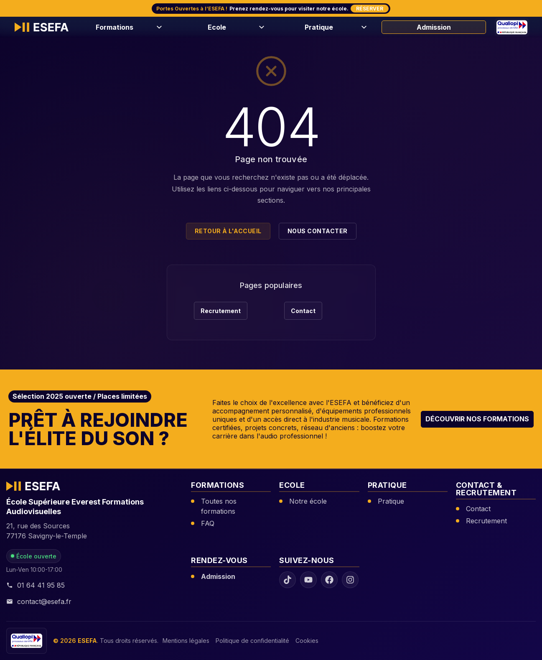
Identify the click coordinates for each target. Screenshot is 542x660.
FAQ (207, 523)
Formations (114, 27)
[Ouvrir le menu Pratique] (362, 27)
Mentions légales (186, 641)
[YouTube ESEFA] (308, 580)
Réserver (369, 8)
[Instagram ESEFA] (350, 580)
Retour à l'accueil (228, 230)
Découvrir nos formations (477, 419)
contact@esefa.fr (38, 601)
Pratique (319, 27)
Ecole (217, 27)
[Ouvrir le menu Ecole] (260, 27)
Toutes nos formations (219, 506)
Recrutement (221, 310)
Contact (303, 310)
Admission (434, 27)
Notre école (308, 501)
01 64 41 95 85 (35, 585)
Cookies (306, 641)
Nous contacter (318, 230)
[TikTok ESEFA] (287, 580)
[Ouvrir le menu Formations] (158, 27)
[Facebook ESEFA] (329, 580)
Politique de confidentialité (252, 641)
